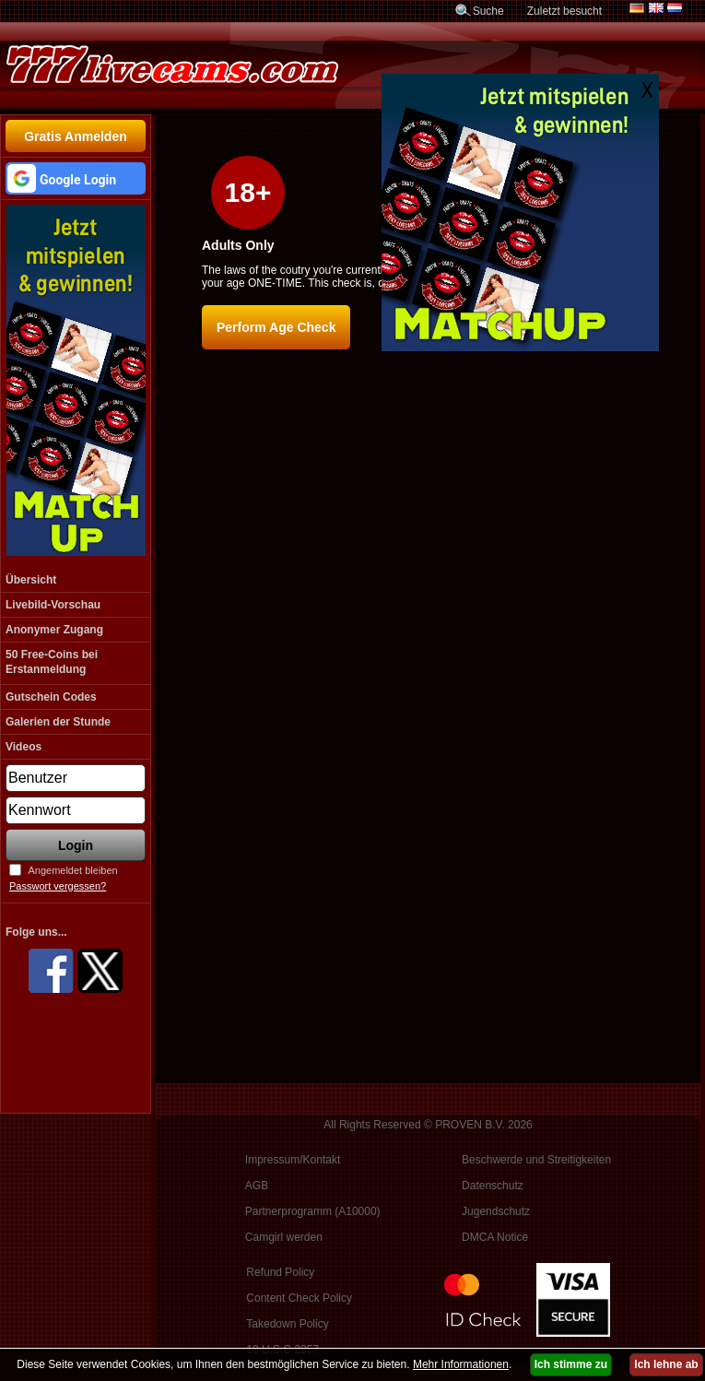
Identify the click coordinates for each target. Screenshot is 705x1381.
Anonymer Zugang (54, 629)
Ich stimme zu (571, 1364)
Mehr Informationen (461, 1364)
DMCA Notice (495, 1237)
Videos (23, 746)
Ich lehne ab (666, 1364)
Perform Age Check (276, 327)
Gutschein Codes (51, 696)
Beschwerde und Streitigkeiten (536, 1159)
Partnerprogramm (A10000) (313, 1211)
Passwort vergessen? (57, 885)
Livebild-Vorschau (53, 604)
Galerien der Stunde (58, 721)
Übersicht (31, 579)
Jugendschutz (496, 1211)
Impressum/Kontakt (292, 1159)
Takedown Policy (287, 1323)
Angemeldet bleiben (72, 870)
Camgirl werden (284, 1237)
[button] (76, 178)
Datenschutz (492, 1185)
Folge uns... (36, 932)
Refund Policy (280, 1272)
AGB (256, 1185)
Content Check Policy (299, 1298)
